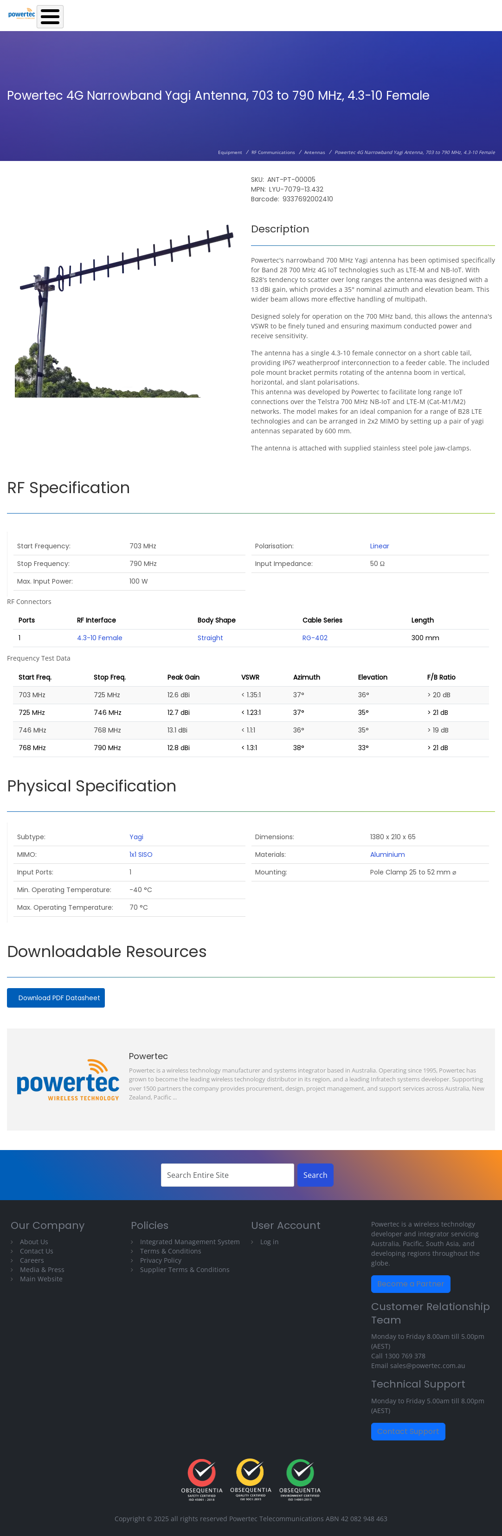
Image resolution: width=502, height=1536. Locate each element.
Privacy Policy (160, 1260)
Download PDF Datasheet (59, 998)
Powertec (148, 1056)
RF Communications (273, 152)
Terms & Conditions (170, 1251)
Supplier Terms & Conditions (185, 1269)
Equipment (230, 152)
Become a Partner (410, 1284)
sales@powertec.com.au (427, 1365)
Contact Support (408, 1431)
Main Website (41, 1278)
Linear (379, 546)
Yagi (136, 837)
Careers (32, 1260)
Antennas (314, 152)
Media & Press (42, 1269)
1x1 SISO (141, 854)
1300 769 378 (405, 1355)
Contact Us (36, 1251)
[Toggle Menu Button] (50, 16)
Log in (269, 1241)
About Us (34, 1241)
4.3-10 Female (99, 638)
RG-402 (315, 638)
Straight (210, 638)
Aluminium (387, 854)
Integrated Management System (190, 1241)
